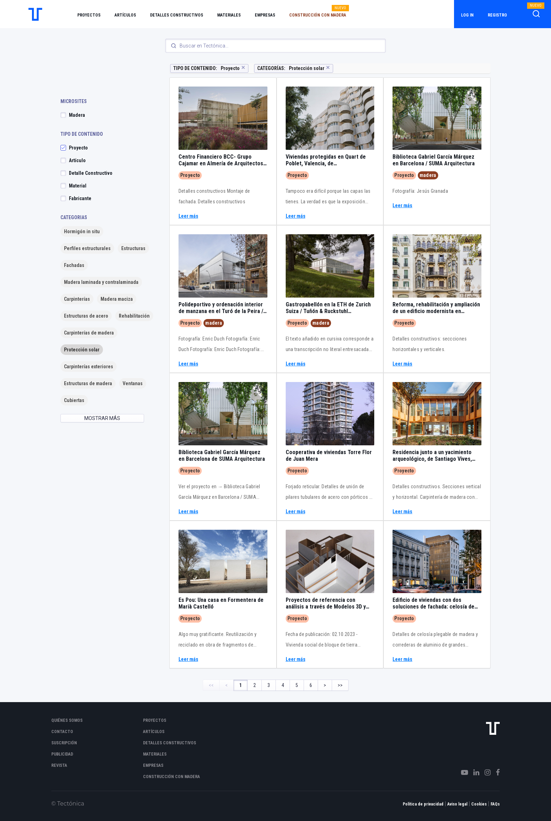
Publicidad (62, 754)
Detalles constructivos (176, 15)
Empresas (265, 15)
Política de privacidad (423, 804)
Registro (497, 15)
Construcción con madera (317, 15)
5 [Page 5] (297, 685)
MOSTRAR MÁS (102, 418)
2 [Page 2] (254, 685)
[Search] (275, 46)
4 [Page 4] (282, 685)
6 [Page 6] (311, 685)
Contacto (62, 731)
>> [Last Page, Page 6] (340, 685)
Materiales (229, 15)
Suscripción (64, 742)
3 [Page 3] (268, 685)
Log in (467, 15)
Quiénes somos (67, 720)
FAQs (495, 804)
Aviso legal (457, 804)
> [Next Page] (325, 685)
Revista (59, 765)
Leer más (188, 216)
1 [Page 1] (240, 685)
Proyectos (89, 15)
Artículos (125, 15)
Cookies (479, 804)
